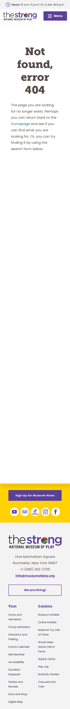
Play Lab (43, 667)
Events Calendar (18, 647)
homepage (20, 123)
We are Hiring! (35, 590)
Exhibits (45, 606)
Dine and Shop (17, 694)
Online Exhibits (47, 622)
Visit (12, 606)
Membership (16, 654)
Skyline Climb (46, 659)
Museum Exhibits (48, 615)
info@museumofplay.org (35, 576)
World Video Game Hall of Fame (46, 646)
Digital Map (15, 702)
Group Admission (19, 627)
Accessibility (16, 662)
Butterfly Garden (48, 674)
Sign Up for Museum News (35, 495)
